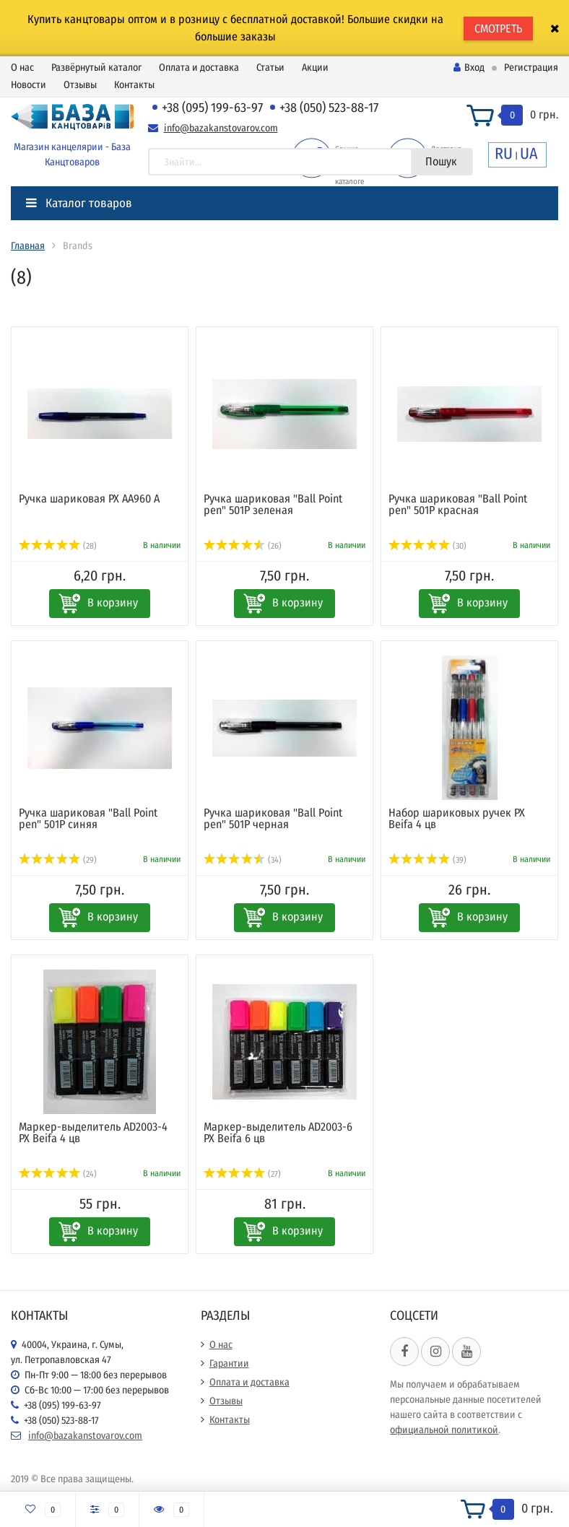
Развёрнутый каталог (96, 67)
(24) (58, 1174)
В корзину (112, 602)
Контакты (134, 85)
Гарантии (229, 1363)
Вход (469, 67)
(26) (243, 546)
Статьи (270, 67)
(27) (242, 1174)
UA (529, 153)
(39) (427, 860)
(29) (58, 860)
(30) (427, 546)
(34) (243, 860)
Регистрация (531, 67)
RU (504, 153)
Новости (28, 85)
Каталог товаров (79, 203)
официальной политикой (444, 1430)
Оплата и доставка (199, 67)
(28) (58, 546)
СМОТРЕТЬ (498, 28)
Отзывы (80, 85)
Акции (315, 67)
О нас (22, 67)
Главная (28, 246)
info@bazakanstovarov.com (221, 128)
